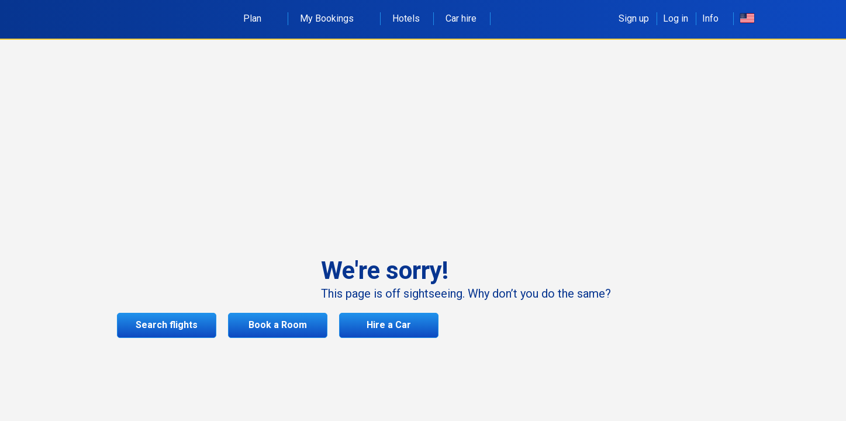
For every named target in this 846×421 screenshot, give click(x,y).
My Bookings (333, 18)
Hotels (406, 18)
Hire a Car (389, 324)
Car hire (461, 18)
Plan (258, 18)
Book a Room (277, 324)
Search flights (167, 324)
